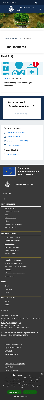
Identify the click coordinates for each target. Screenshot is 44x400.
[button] (22, 397)
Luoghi (7, 301)
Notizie (7, 286)
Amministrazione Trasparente (15, 363)
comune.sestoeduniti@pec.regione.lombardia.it (21, 332)
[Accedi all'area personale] (36, 2)
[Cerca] (40, 9)
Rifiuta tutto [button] (30, 392)
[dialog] (22, 386)
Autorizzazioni (9, 276)
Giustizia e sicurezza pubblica (14, 263)
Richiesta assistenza (11, 354)
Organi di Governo (11, 208)
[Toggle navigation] (4, 8)
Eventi (7, 304)
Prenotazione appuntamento (14, 344)
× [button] (42, 374)
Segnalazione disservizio (13, 347)
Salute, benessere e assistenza (15, 273)
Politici (7, 221)
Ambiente (8, 269)
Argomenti (15, 38)
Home (7, 38)
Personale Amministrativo (13, 224)
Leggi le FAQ (9, 350)
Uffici (6, 214)
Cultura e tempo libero (12, 240)
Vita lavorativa (9, 244)
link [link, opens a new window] (22, 388)
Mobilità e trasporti (11, 253)
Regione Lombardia (9, 2)
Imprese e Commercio (12, 247)
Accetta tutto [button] (14, 392)
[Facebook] (5, 199)
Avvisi (6, 78)
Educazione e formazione (13, 260)
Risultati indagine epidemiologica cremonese (18, 84)
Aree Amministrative (12, 211)
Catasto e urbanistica (12, 250)
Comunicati (8, 289)
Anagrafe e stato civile (12, 237)
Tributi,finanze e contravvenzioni (16, 266)
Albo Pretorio (9, 367)
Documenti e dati (10, 227)
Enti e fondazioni (10, 218)
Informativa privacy (11, 370)
